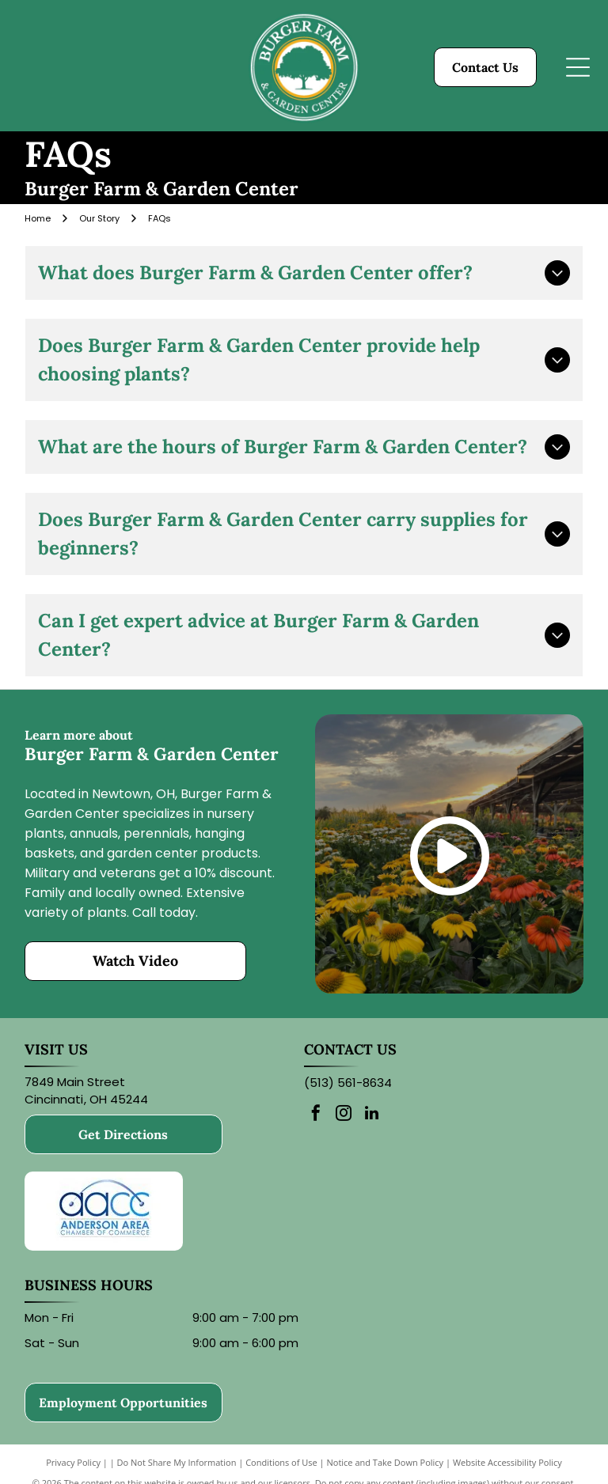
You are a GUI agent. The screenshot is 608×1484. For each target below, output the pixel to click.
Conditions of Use (281, 1462)
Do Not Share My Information (177, 1462)
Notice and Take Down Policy (385, 1462)
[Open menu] (578, 67)
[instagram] (343, 1115)
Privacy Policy (73, 1462)
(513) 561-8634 (348, 1082)
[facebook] (316, 1115)
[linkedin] (371, 1115)
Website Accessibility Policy (507, 1462)
